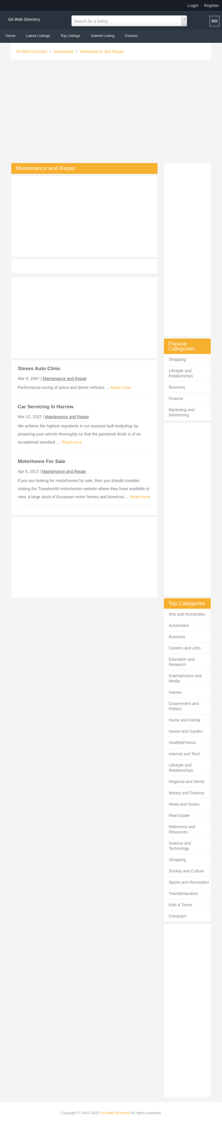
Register (211, 5)
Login (193, 5)
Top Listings (70, 36)
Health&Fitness (182, 742)
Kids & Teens (180, 904)
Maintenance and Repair (102, 51)
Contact (131, 36)
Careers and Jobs (185, 648)
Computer (177, 916)
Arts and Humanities (187, 614)
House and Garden (186, 731)
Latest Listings (38, 36)
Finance (176, 398)
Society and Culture (186, 871)
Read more (121, 387)
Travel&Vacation (183, 893)
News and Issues (184, 804)
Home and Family (185, 720)
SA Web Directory (24, 19)
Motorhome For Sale (41, 461)
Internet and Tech (184, 754)
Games (175, 692)
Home (10, 36)
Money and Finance (186, 793)
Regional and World (186, 781)
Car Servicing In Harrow (45, 406)
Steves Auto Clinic (39, 368)
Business (177, 387)
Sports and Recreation (189, 882)
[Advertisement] (111, 112)
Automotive (64, 51)
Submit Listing (102, 36)
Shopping (177, 359)
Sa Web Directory (115, 1113)
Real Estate (179, 815)
